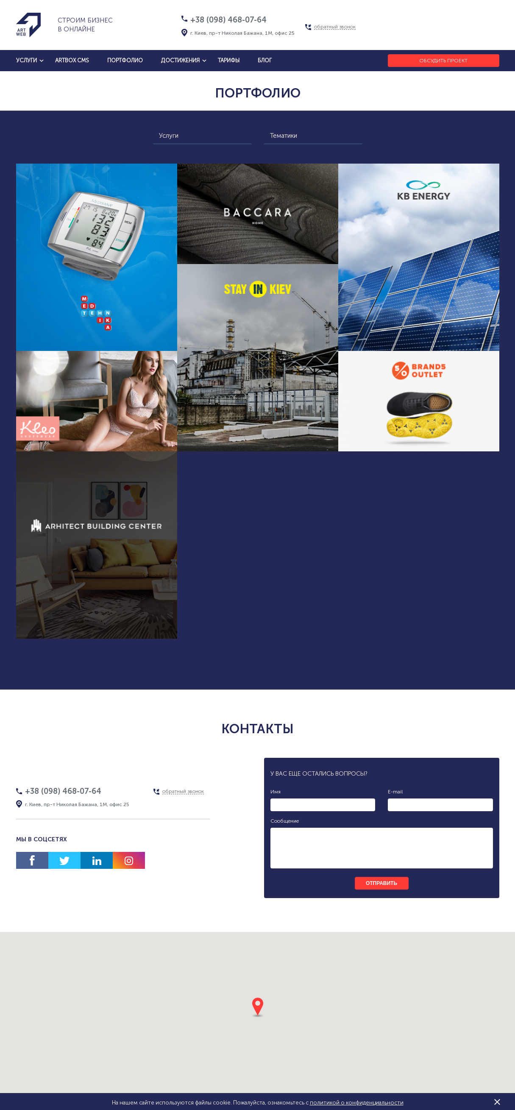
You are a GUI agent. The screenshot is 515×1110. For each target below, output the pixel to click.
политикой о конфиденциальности (357, 1102)
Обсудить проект (443, 61)
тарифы (228, 60)
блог (265, 60)
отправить (381, 883)
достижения (180, 60)
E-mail (395, 792)
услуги (26, 60)
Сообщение (284, 821)
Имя (275, 792)
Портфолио (125, 60)
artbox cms (72, 60)
